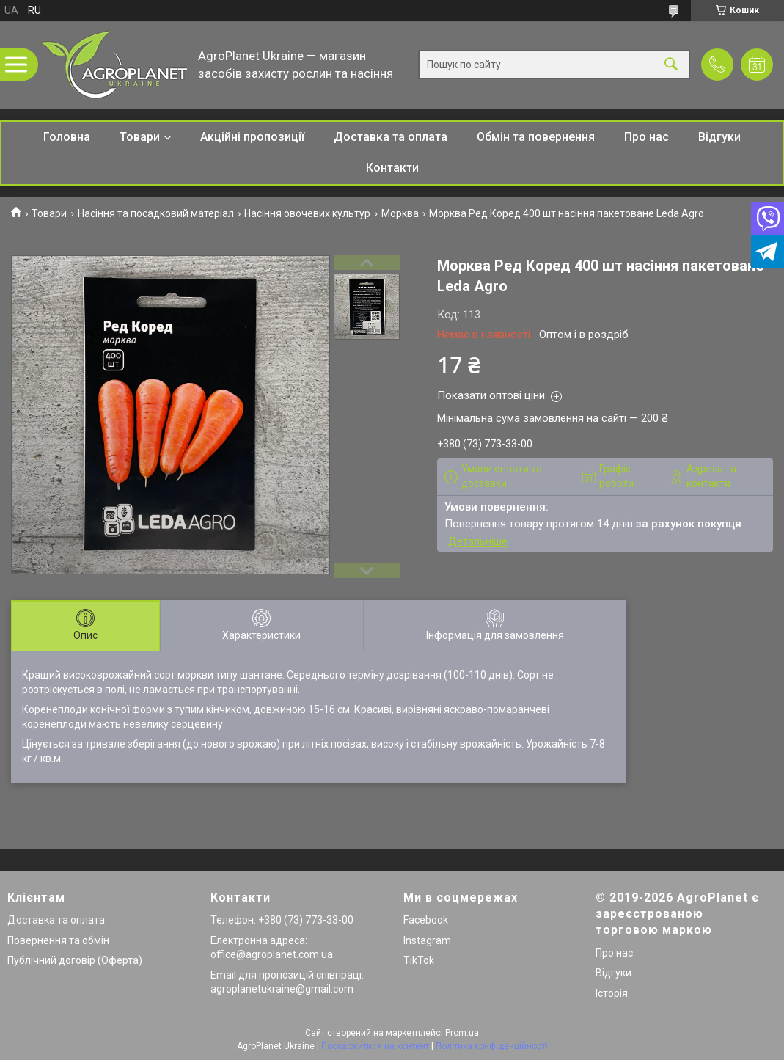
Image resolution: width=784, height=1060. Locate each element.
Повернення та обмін (58, 940)
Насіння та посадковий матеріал (156, 213)
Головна (66, 137)
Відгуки (719, 137)
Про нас (646, 137)
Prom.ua (462, 1033)
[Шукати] (671, 64)
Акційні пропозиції (252, 137)
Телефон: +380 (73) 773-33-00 (281, 920)
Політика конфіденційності (492, 1046)
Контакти (392, 168)
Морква (400, 213)
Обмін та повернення (536, 137)
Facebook (425, 920)
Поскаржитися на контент (375, 1046)
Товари (140, 137)
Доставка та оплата (390, 137)
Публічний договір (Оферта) (74, 960)
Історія (612, 993)
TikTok (418, 960)
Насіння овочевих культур (307, 213)
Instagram (427, 940)
